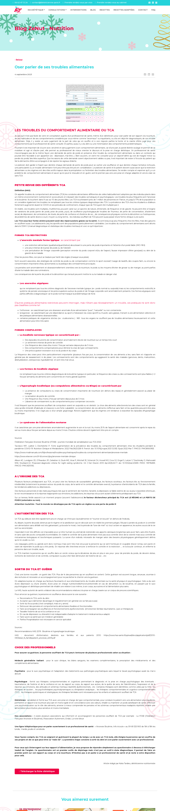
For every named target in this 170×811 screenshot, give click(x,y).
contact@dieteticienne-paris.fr (45, 2)
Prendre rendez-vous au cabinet (110, 2)
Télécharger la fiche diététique (37, 771)
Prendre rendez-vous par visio (77, 2)
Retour (19, 59)
